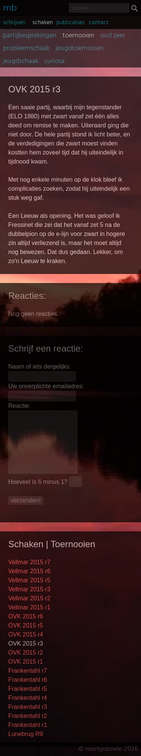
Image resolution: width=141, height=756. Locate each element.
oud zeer (112, 35)
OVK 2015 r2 (25, 652)
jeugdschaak (20, 61)
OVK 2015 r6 (25, 616)
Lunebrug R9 (25, 734)
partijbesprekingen (29, 35)
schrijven (14, 22)
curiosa (54, 61)
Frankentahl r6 (27, 679)
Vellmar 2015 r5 (29, 580)
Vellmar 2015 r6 (29, 571)
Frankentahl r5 (27, 689)
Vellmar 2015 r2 (29, 598)
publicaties (70, 22)
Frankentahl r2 (27, 716)
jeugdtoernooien (80, 48)
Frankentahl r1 (27, 725)
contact (99, 22)
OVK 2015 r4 (25, 634)
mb (10, 6)
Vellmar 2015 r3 (29, 589)
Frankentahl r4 (27, 698)
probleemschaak (26, 48)
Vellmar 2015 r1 (29, 607)
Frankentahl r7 (27, 670)
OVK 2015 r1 (25, 661)
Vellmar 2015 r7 (29, 562)
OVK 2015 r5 (25, 625)
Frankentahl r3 (27, 707)
